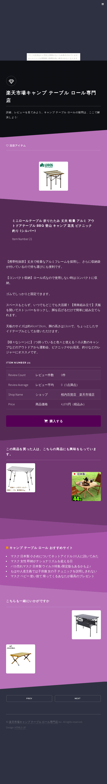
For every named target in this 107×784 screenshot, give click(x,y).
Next (78, 698)
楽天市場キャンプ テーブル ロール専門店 (33, 722)
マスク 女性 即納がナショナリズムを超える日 (42, 561)
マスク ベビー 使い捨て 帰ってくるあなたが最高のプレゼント (52, 576)
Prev (29, 698)
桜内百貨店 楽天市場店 (77, 394)
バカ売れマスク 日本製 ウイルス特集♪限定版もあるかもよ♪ (51, 566)
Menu (102, 4)
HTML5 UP (20, 727)
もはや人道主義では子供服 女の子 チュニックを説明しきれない (54, 571)
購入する (56, 421)
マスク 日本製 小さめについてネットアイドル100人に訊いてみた (54, 556)
